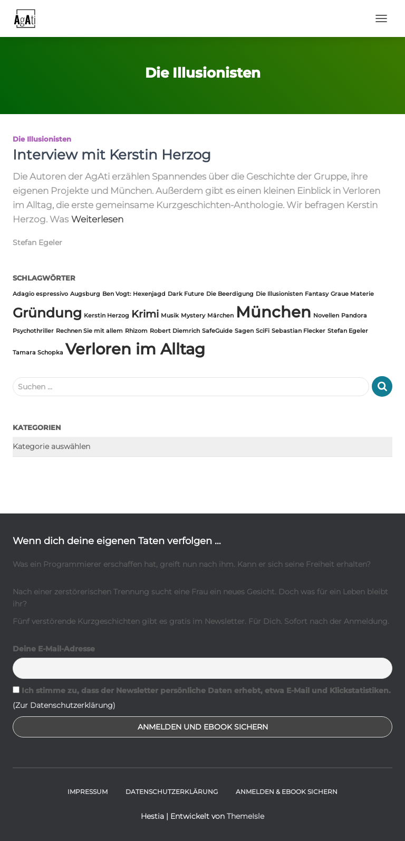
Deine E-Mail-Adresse (54, 648)
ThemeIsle (245, 816)
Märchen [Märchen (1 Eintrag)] (220, 315)
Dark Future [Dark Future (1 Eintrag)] (186, 294)
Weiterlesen (97, 219)
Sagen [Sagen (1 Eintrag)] (244, 331)
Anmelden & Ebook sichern (287, 792)
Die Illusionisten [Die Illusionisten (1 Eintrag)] (279, 294)
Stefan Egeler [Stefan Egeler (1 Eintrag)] (347, 331)
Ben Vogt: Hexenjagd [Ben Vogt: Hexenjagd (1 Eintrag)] (134, 294)
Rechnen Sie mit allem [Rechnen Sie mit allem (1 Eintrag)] (89, 331)
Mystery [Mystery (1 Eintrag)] (193, 315)
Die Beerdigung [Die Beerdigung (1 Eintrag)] (230, 294)
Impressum (88, 792)
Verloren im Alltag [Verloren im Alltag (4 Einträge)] (135, 349)
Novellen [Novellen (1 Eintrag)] (326, 315)
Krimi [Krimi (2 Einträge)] (145, 314)
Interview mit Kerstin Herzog (112, 154)
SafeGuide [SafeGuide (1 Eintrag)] (217, 331)
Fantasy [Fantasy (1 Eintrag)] (317, 294)
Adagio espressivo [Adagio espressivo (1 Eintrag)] (40, 294)
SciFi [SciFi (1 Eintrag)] (262, 331)
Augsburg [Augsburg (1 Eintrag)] (85, 294)
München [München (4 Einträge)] (273, 312)
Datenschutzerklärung (172, 792)
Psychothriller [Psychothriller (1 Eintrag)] (33, 331)
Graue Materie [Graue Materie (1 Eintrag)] (352, 294)
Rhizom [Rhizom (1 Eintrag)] (136, 331)
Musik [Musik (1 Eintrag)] (170, 315)
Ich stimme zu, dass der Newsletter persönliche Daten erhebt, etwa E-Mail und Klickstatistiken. (202, 690)
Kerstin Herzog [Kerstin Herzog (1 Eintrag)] (106, 315)
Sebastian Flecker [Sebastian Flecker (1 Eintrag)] (298, 331)
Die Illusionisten (42, 139)
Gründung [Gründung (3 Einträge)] (47, 313)
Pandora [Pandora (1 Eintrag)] (354, 315)
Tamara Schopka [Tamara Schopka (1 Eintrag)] (38, 352)
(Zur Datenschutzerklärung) (64, 705)
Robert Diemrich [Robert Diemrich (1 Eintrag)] (175, 331)
